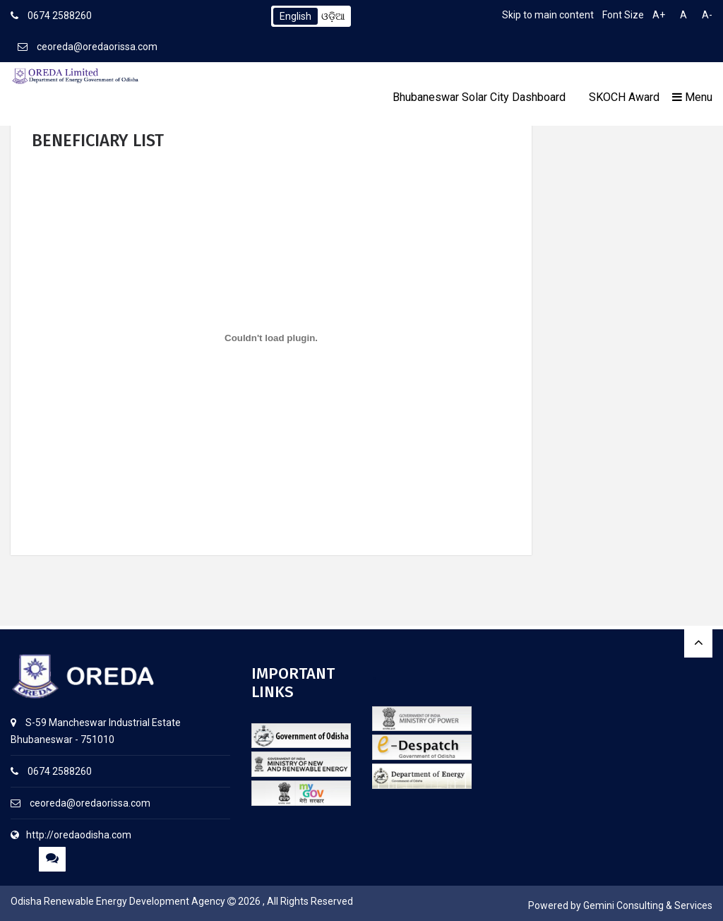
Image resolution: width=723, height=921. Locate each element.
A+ (658, 14)
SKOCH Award (624, 97)
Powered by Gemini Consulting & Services (620, 905)
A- (707, 14)
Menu (692, 97)
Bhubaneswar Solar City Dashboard (479, 97)
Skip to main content (548, 14)
